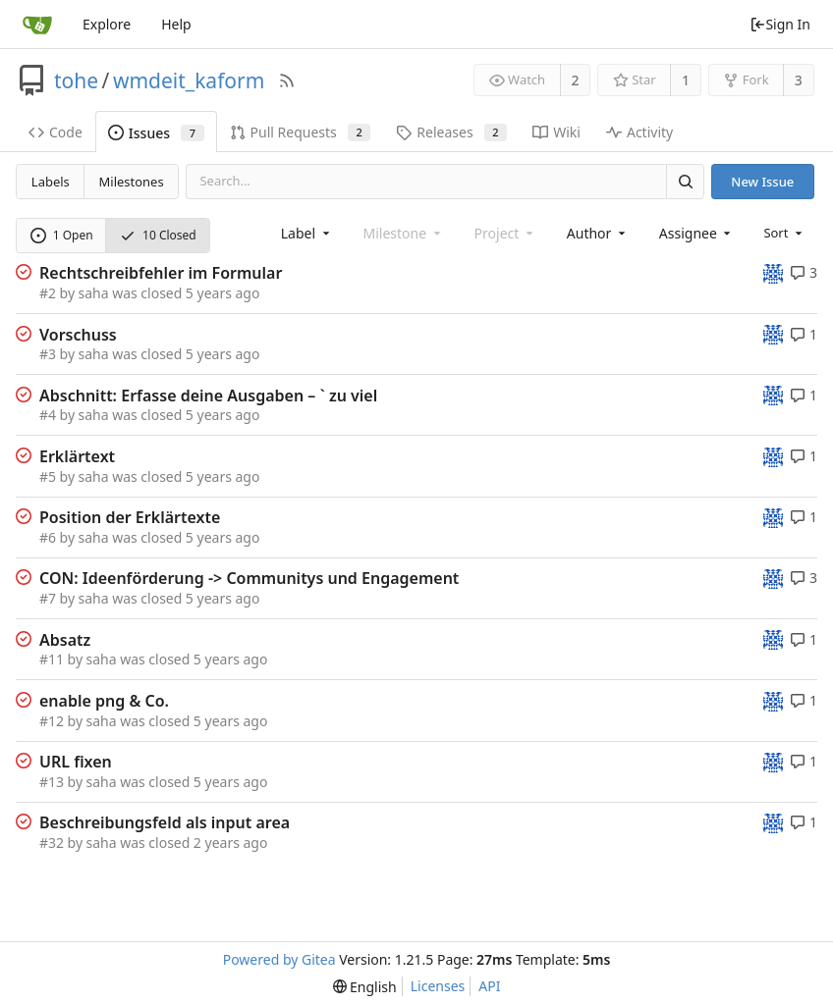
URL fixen (75, 761)
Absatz (64, 640)
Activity (639, 132)
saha (94, 293)
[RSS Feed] (287, 80)
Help (176, 24)
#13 (51, 781)
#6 (47, 537)
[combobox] (307, 233)
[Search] (684, 181)
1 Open (61, 235)
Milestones (131, 181)
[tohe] (773, 272)
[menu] (784, 232)
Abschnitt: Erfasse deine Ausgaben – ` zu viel (208, 395)
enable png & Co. (104, 701)
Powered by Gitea (279, 959)
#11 (51, 659)
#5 (47, 476)
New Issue (762, 181)
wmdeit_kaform (188, 80)
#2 (47, 293)
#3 (47, 353)
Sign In (780, 24)
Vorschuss (78, 334)
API (489, 986)
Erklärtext (77, 456)
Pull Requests (300, 132)
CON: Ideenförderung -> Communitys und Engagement (249, 578)
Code (55, 132)
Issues (156, 133)
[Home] (37, 24)
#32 (51, 842)
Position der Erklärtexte (129, 517)
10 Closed (158, 235)
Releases (451, 132)
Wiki (556, 132)
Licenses (438, 986)
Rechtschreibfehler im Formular (160, 273)
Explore (107, 24)
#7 (47, 598)
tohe (76, 80)
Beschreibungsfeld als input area (164, 822)
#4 (47, 414)
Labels (50, 181)
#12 (51, 721)
